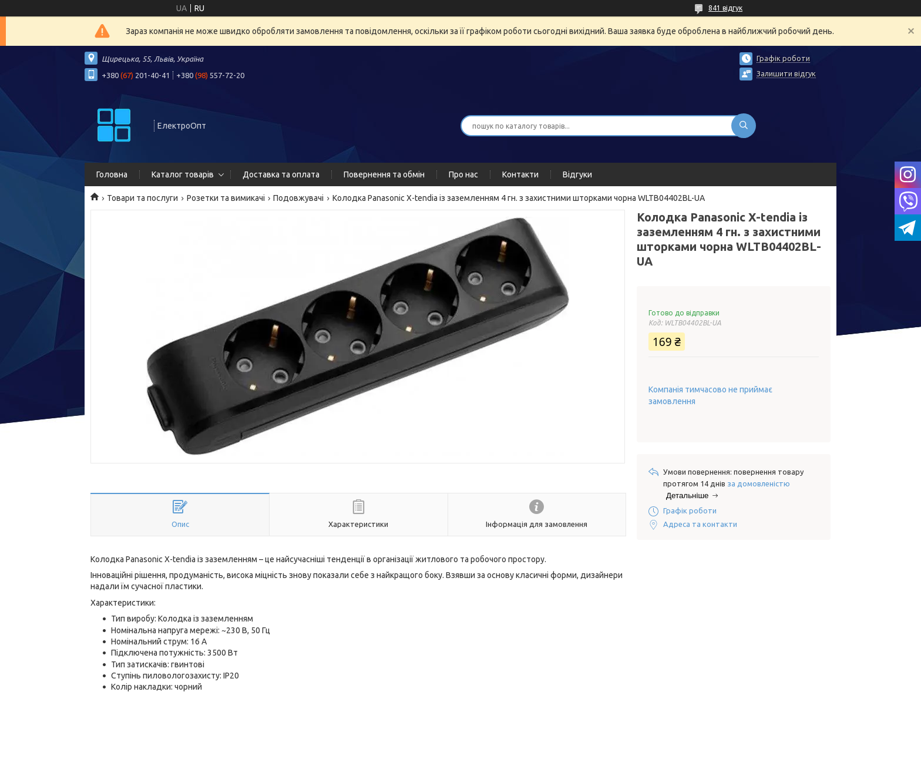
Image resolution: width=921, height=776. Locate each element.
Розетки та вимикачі (226, 198)
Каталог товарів (183, 174)
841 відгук (725, 8)
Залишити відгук (786, 73)
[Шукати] (743, 125)
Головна (111, 174)
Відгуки (577, 174)
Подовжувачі (298, 198)
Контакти (520, 174)
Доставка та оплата (281, 174)
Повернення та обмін (384, 174)
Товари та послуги (142, 198)
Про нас (463, 174)
